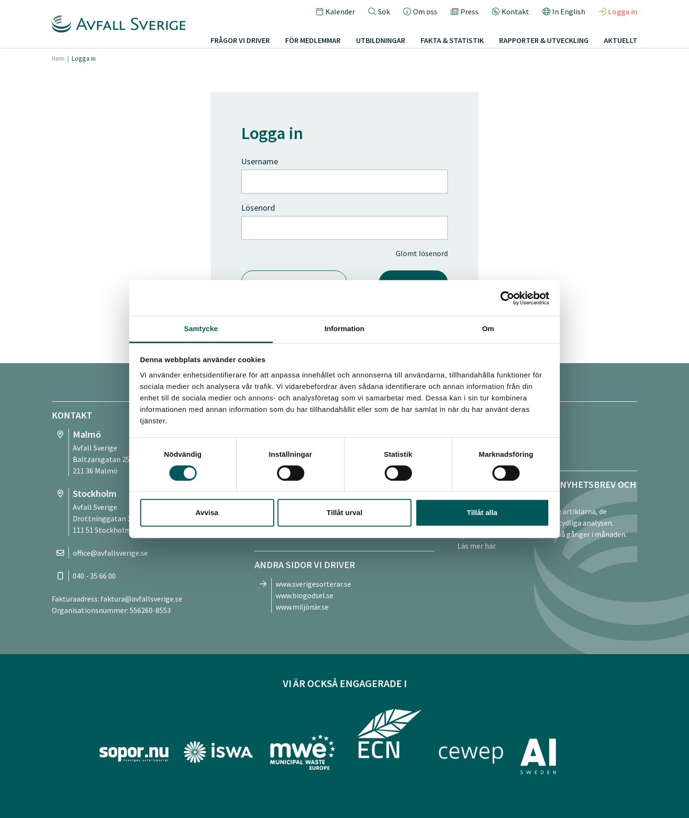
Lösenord (258, 207)
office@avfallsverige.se (110, 553)
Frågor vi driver (240, 40)
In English (564, 11)
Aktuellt (620, 40)
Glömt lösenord (422, 253)
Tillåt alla (482, 512)
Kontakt (510, 11)
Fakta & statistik (452, 40)
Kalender (335, 11)
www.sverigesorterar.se (313, 584)
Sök (379, 11)
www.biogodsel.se (304, 595)
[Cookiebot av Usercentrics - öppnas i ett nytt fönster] (507, 298)
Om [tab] (488, 328)
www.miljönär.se (302, 607)
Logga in (618, 11)
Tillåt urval (345, 512)
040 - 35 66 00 (94, 576)
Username (259, 161)
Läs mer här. (477, 545)
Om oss (420, 11)
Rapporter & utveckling (544, 40)
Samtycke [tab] (201, 328)
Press (464, 11)
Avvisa (207, 512)
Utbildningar (380, 40)
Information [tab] (344, 328)
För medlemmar (313, 40)
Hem (58, 58)
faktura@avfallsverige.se (141, 598)
